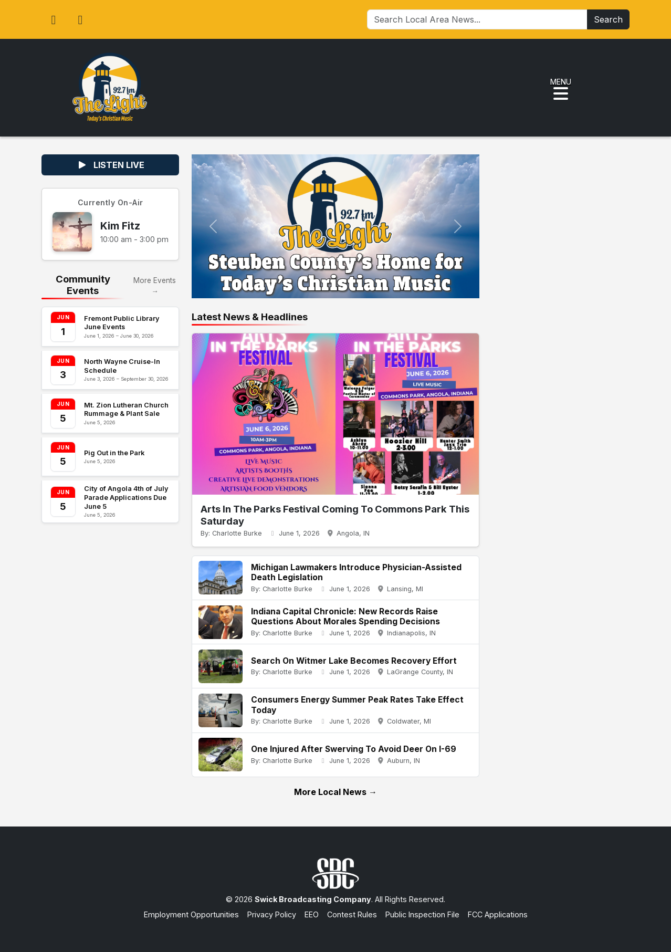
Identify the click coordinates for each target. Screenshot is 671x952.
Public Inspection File (422, 914)
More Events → (154, 285)
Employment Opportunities (191, 914)
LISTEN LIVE (110, 165)
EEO (312, 914)
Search (608, 19)
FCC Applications (498, 914)
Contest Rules (352, 914)
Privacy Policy (271, 914)
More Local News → (335, 792)
